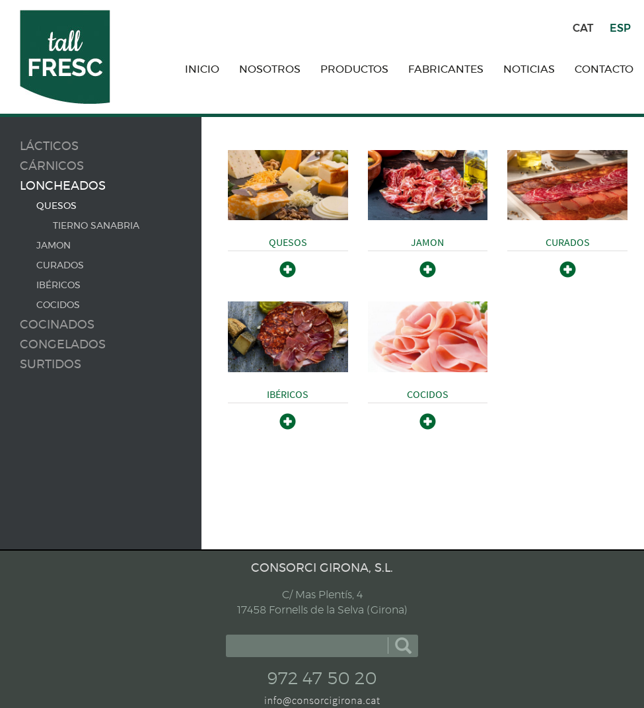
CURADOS (60, 265)
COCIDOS (58, 305)
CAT (583, 28)
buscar (403, 646)
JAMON (53, 246)
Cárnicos (52, 167)
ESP (620, 28)
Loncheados (63, 186)
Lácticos (49, 147)
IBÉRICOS (58, 285)
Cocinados (57, 325)
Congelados (63, 345)
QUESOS (56, 206)
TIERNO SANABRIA (96, 226)
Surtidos (50, 365)
